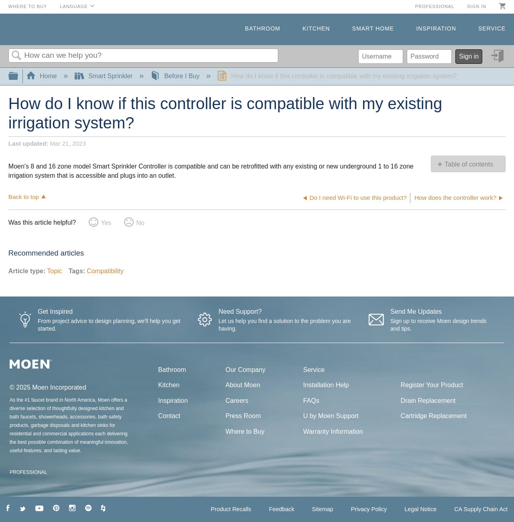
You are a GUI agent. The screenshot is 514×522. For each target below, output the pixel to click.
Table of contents (469, 164)
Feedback (281, 509)
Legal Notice (420, 509)
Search (16, 56)
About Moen (243, 385)
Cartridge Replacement (434, 415)
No (140, 222)
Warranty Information (333, 431)
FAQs (311, 400)
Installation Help (326, 385)
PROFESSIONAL (28, 472)
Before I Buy (175, 76)
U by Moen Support (331, 415)
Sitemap (322, 509)
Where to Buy (27, 6)
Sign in (476, 6)
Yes (106, 222)
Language (74, 6)
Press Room (243, 415)
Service (492, 28)
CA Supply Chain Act (481, 509)
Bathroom (262, 28)
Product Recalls (231, 509)
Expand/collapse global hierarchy (18, 76)
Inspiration (436, 28)
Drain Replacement (428, 400)
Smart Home (373, 28)
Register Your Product (432, 385)
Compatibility (105, 271)
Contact (169, 415)
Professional (435, 6)
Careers (237, 400)
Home (42, 76)
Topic (54, 271)
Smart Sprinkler (105, 76)
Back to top (23, 196)
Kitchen (316, 28)
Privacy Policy (369, 509)
